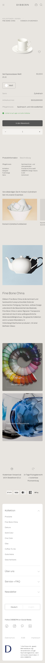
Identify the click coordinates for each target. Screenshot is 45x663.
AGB (23, 638)
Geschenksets (10, 560)
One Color (9, 538)
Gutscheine (9, 554)
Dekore (8, 527)
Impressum (35, 638)
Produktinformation (10, 158)
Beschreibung (25, 158)
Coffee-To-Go (10, 549)
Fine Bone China (11, 522)
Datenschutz (10, 638)
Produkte (8, 517)
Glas (7, 544)
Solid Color (9, 533)
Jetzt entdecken (17, 384)
